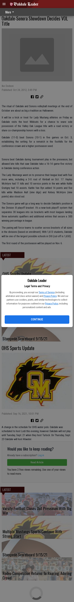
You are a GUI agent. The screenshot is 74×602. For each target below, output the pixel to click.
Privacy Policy (50, 296)
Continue (37, 319)
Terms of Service (47, 292)
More (10, 12)
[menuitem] (10, 12)
